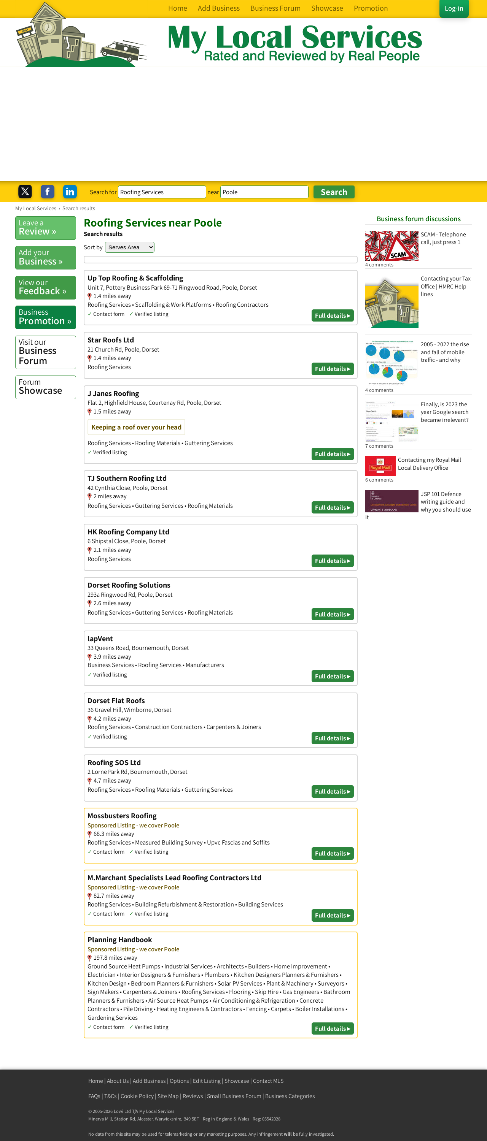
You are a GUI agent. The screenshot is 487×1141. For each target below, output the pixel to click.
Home (95, 1080)
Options (179, 1080)
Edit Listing (207, 1080)
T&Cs (110, 1096)
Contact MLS (268, 1080)
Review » (47, 227)
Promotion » (47, 316)
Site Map (168, 1096)
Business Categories (290, 1096)
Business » (47, 257)
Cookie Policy (137, 1096)
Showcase (47, 386)
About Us (118, 1080)
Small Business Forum (234, 1096)
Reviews (193, 1096)
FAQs (94, 1096)
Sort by (93, 247)
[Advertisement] (243, 124)
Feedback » (47, 287)
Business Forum (47, 351)
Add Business (149, 1080)
